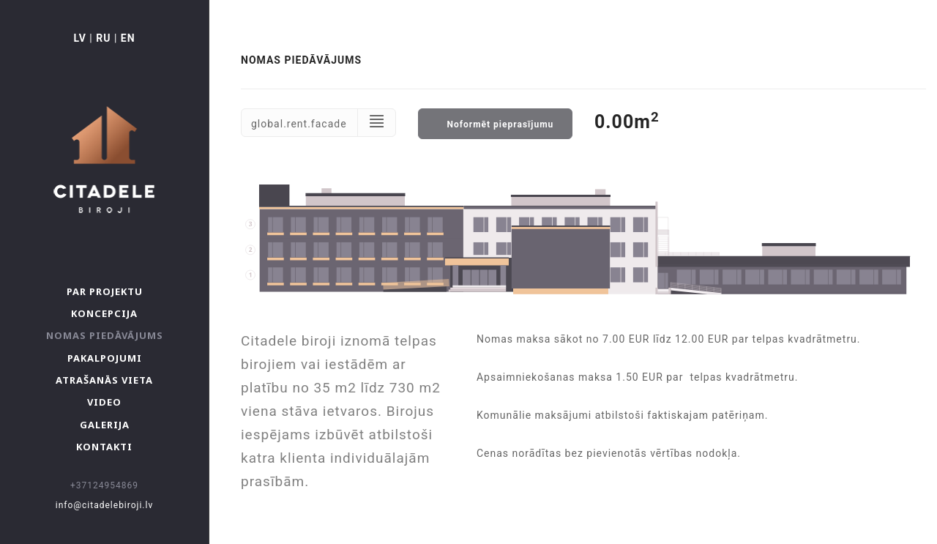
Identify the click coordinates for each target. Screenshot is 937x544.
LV (79, 38)
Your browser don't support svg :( (583, 239)
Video (104, 402)
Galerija (105, 424)
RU (103, 38)
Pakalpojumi (104, 358)
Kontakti (104, 446)
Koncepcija (104, 313)
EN (128, 38)
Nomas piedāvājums (104, 335)
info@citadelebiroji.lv (105, 505)
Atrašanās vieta (104, 380)
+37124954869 (104, 485)
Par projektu (105, 291)
